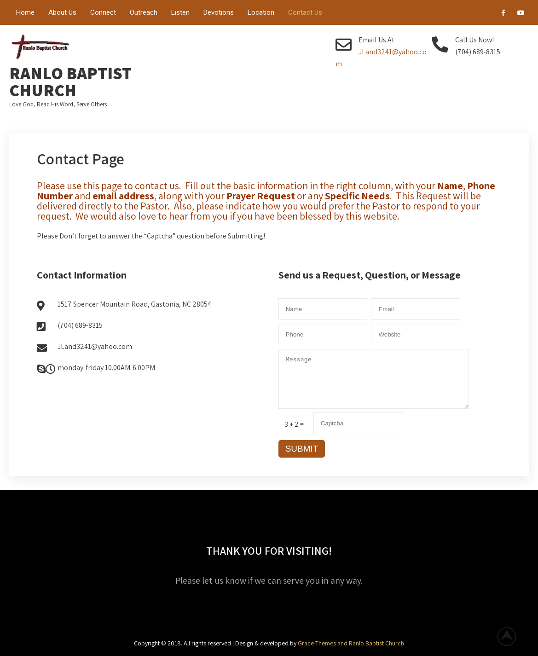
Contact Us (305, 12)
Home (25, 12)
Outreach (143, 12)
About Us (62, 12)
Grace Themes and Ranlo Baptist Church (351, 643)
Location (261, 12)
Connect (103, 12)
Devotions (218, 12)
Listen (180, 12)
